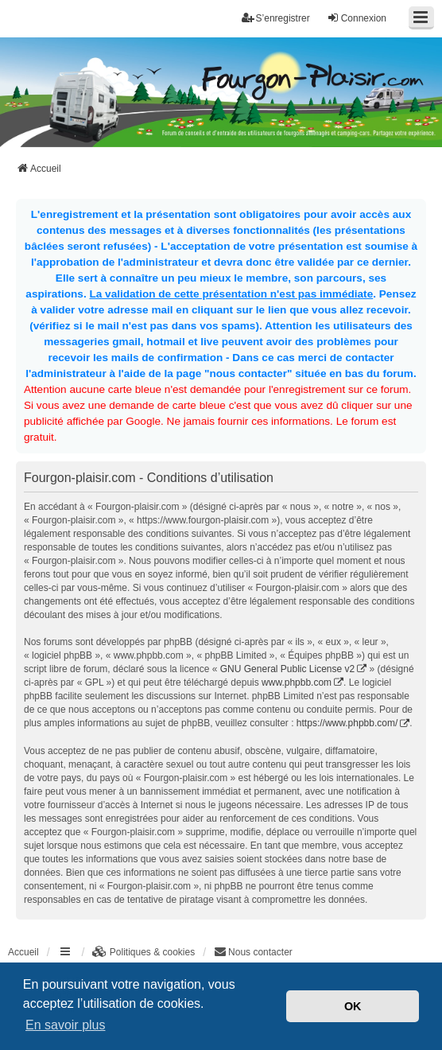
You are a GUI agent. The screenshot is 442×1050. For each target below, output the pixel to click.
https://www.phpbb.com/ (347, 723)
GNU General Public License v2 (287, 669)
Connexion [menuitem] (356, 18)
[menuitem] (143, 952)
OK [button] (353, 1006)
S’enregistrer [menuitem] (276, 18)
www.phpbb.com (297, 682)
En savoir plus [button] (65, 1025)
